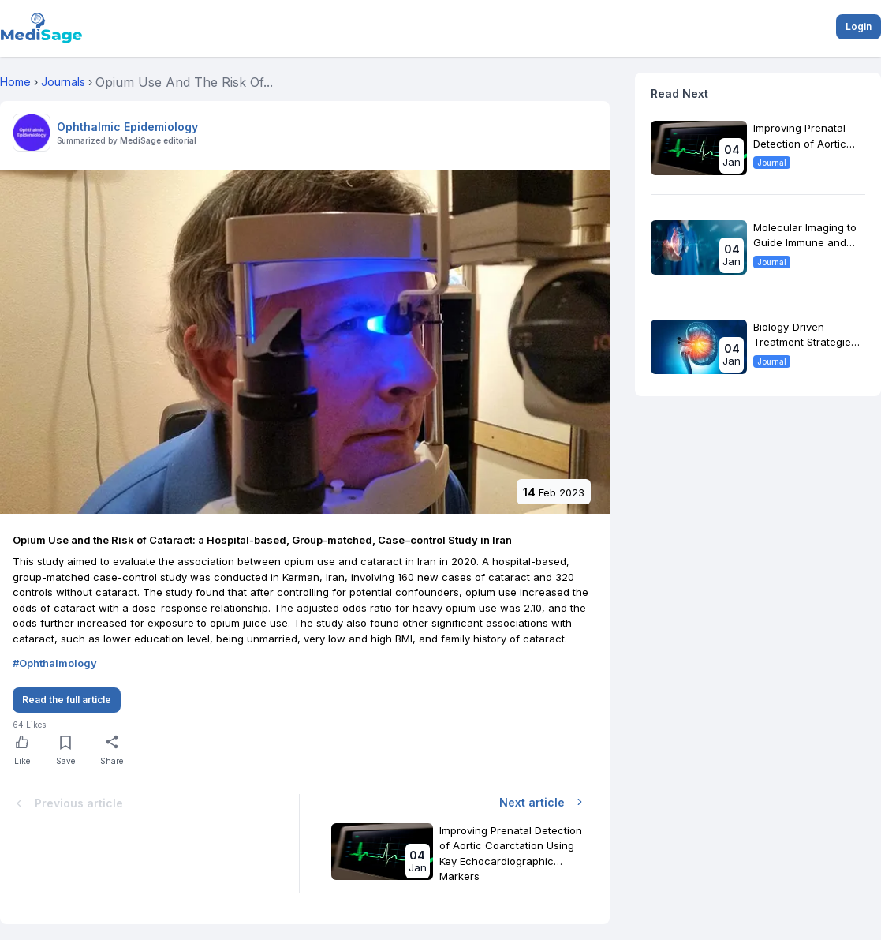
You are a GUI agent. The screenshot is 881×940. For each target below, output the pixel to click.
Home (15, 81)
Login (859, 26)
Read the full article (66, 700)
